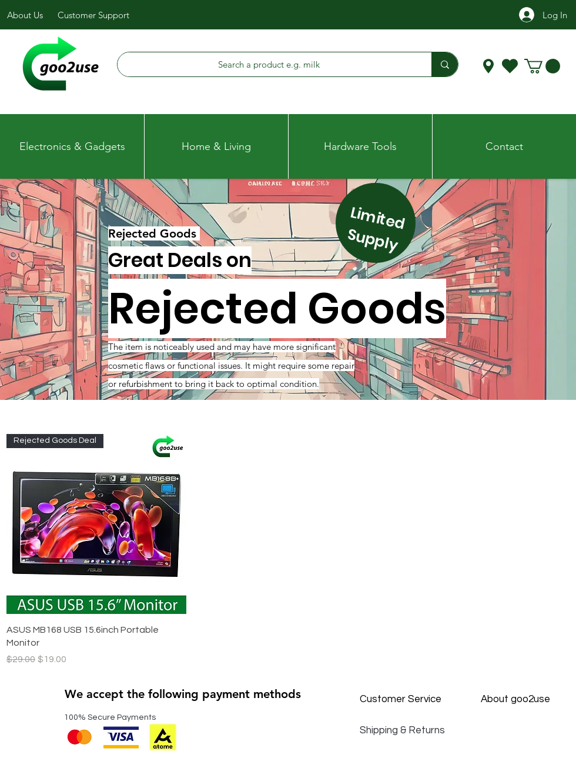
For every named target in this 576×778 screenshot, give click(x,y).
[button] (542, 66)
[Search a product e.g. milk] (268, 64)
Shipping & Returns (402, 730)
